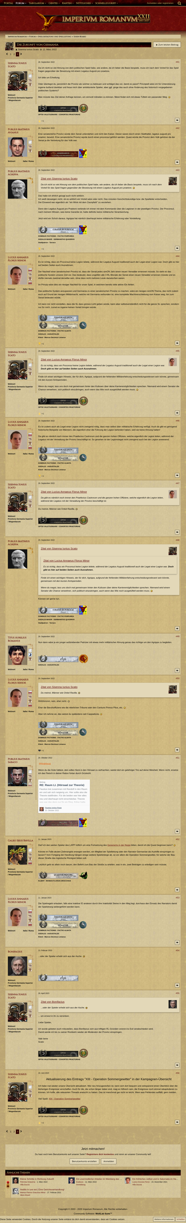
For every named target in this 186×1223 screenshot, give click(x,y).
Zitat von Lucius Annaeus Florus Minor (64, 359)
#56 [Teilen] (177, 1073)
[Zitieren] (177, 120)
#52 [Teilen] (177, 839)
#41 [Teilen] (177, 62)
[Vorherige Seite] (7, 54)
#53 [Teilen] (177, 897)
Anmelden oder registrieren (160, 3)
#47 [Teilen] (177, 483)
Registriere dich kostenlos (100, 1154)
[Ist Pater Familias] (30, 278)
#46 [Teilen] (177, 421)
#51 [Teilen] (177, 758)
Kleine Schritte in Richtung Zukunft (37, 1179)
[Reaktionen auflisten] (41, 120)
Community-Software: (93, 1213)
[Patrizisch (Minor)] (30, 654)
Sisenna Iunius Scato (28, 49)
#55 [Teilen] (177, 993)
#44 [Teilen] (177, 256)
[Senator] (30, 270)
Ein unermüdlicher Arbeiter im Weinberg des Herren (101, 1179)
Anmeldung (80, 1185)
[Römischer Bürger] (30, 76)
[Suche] (179, 3)
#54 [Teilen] (177, 950)
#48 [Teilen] (177, 540)
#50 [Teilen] (177, 678)
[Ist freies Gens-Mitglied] (30, 84)
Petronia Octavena (27, 1182)
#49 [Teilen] (177, 636)
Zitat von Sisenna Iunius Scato (59, 178)
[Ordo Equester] (30, 784)
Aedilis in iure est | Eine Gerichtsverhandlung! (42, 1189)
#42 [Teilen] (177, 128)
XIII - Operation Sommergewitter (64, 1099)
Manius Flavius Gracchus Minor (32, 1192)
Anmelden (108, 1161)
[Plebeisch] (30, 80)
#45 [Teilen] (177, 351)
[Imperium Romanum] (93, 21)
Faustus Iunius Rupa (53, 808)
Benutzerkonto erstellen (84, 1161)
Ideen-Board (25, 1195)
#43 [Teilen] (177, 170)
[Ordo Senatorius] (30, 283)
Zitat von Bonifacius (52, 1001)
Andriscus (46, 763)
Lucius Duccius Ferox (141, 1182)
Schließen (181, 1219)
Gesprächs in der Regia (118, 845)
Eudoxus (79, 1182)
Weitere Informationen (163, 1219)
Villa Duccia (25, 1185)
